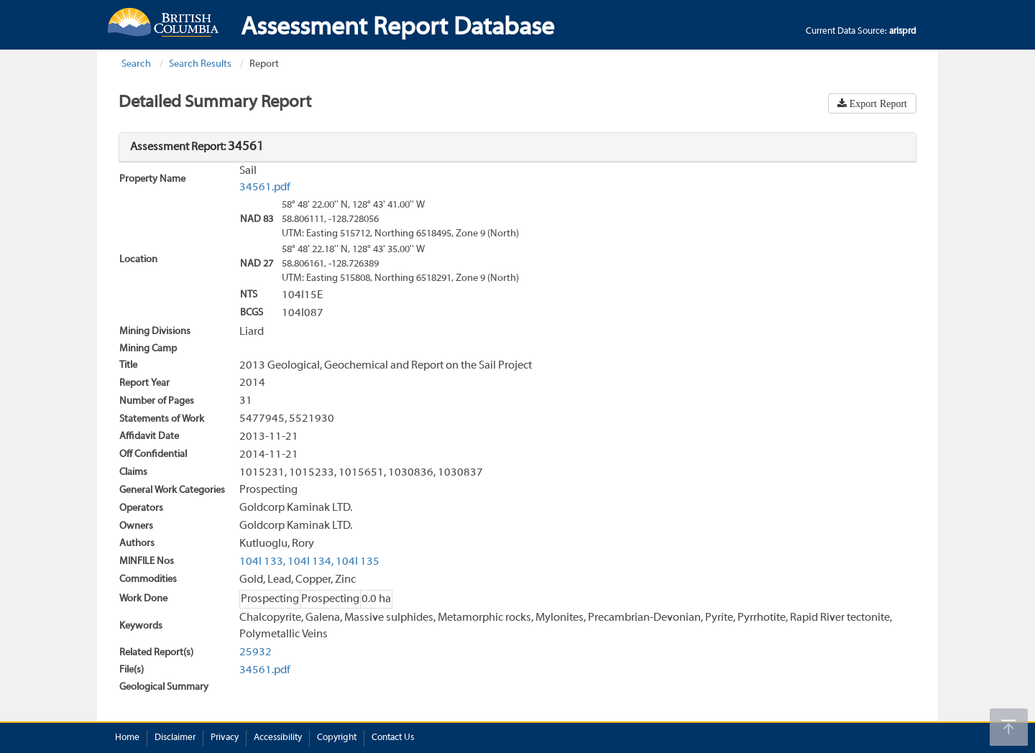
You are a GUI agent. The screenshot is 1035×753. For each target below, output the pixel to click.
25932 (255, 652)
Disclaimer (175, 738)
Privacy (225, 738)
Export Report (877, 103)
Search (136, 64)
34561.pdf (264, 187)
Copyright (336, 738)
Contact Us (393, 738)
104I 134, (311, 562)
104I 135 (358, 562)
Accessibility (278, 738)
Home (127, 738)
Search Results (200, 64)
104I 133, (262, 562)
